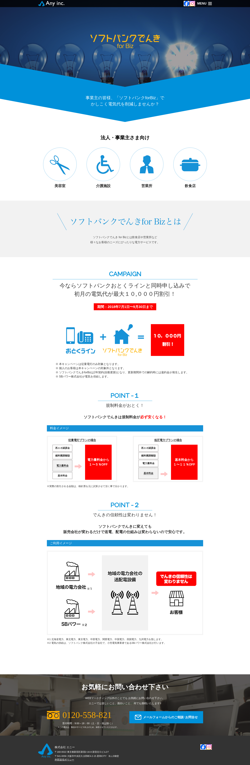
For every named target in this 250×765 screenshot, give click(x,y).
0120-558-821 (87, 715)
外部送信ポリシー (64, 759)
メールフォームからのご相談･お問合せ (170, 717)
